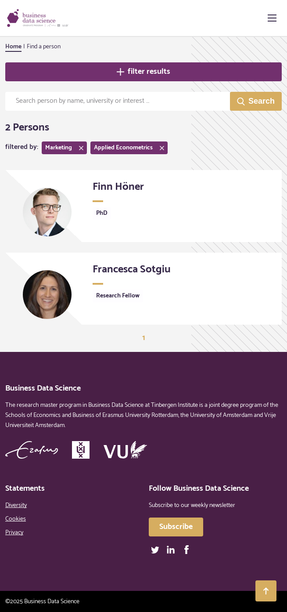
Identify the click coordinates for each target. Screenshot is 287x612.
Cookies (15, 519)
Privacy (14, 533)
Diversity (16, 505)
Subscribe (176, 526)
